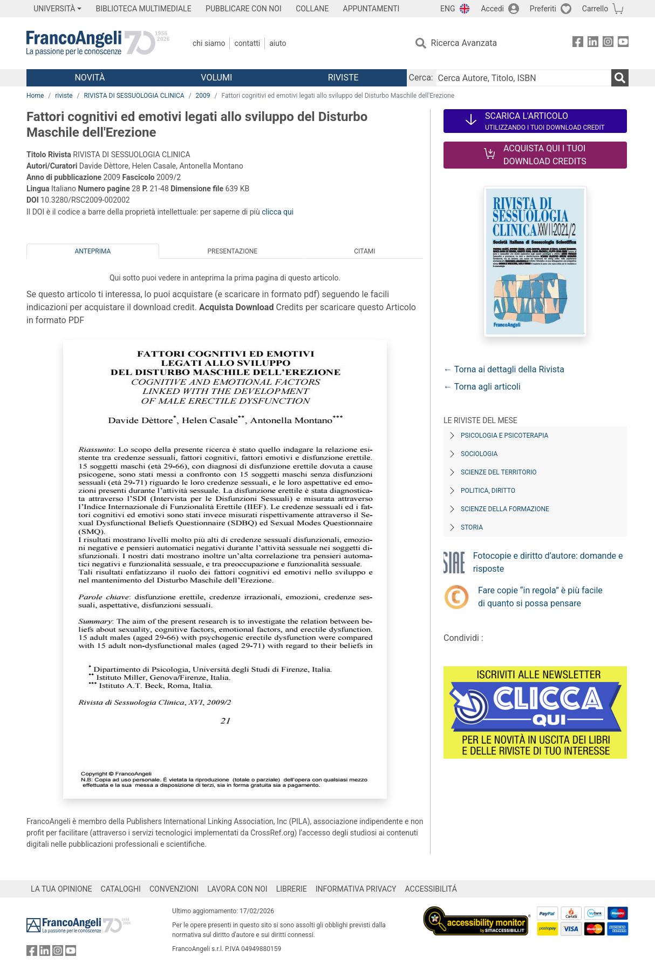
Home (35, 95)
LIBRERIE (291, 889)
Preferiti (543, 8)
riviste (63, 95)
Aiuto (277, 43)
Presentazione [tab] (232, 251)
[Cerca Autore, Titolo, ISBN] (523, 77)
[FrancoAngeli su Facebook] (577, 43)
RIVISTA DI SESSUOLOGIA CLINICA (134, 95)
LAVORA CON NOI (237, 889)
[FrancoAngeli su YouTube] (623, 43)
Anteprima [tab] (93, 251)
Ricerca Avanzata (464, 43)
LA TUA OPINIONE (61, 889)
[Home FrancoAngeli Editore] (97, 43)
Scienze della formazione (505, 509)
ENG (447, 8)
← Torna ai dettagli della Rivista (504, 369)
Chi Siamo (209, 43)
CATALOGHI (121, 889)
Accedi (492, 8)
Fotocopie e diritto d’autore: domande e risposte (548, 562)
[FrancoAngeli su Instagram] (608, 43)
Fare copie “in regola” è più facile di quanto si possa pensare (540, 596)
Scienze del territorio (499, 472)
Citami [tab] (364, 251)
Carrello (595, 8)
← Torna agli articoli (482, 387)
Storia (472, 527)
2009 (203, 95)
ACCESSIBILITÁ (431, 889)
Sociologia (479, 454)
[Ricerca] (620, 77)
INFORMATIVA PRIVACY (356, 889)
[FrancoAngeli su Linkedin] (593, 43)
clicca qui (278, 212)
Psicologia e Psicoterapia (504, 435)
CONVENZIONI (174, 889)
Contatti (247, 43)
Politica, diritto (488, 490)
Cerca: (421, 77)
